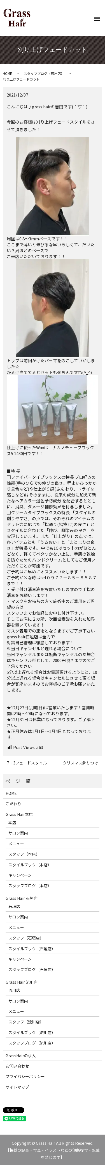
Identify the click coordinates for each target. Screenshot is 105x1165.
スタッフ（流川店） (26, 1022)
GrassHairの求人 (21, 1055)
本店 (12, 822)
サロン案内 (18, 833)
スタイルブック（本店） (30, 864)
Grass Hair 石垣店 (22, 898)
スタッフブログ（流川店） (31, 1043)
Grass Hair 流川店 (22, 982)
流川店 (14, 990)
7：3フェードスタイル (27, 763)
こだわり (13, 803)
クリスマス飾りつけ (80, 763)
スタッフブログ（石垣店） (44, 73)
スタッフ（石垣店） (26, 938)
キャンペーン (20, 875)
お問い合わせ (17, 1066)
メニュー (16, 843)
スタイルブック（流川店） (31, 1032)
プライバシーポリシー (25, 1076)
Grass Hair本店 (19, 814)
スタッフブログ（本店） (30, 885)
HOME (7, 73)
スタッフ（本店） (24, 854)
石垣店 (14, 906)
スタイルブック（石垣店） (31, 948)
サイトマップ (17, 1087)
